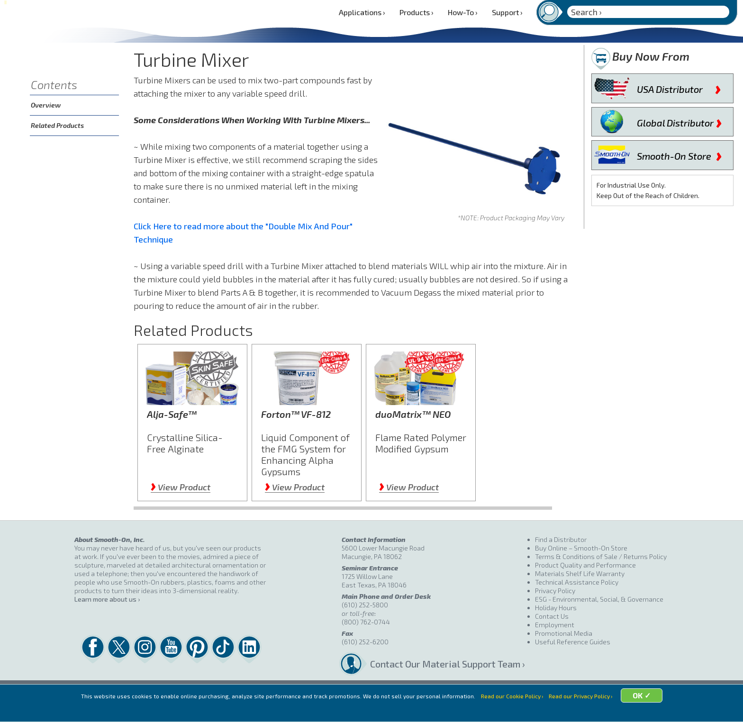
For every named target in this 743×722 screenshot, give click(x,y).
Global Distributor (679, 120)
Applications (362, 12)
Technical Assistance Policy (576, 582)
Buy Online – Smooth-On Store (581, 548)
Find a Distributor (561, 539)
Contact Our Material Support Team (445, 663)
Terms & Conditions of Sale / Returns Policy (601, 556)
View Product (180, 487)
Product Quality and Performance (585, 565)
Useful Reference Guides (572, 642)
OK (652, 708)
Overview (46, 105)
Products (416, 12)
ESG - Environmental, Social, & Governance (599, 599)
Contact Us (552, 616)
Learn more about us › (107, 599)
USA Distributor (679, 87)
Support (507, 12)
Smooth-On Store (679, 154)
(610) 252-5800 (365, 605)
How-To (463, 12)
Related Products (57, 125)
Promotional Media (563, 633)
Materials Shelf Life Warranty (580, 573)
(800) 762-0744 (366, 622)
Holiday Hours (556, 608)
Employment (554, 625)
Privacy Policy (555, 591)
